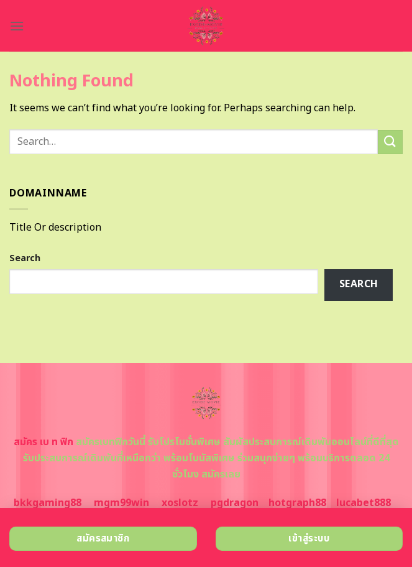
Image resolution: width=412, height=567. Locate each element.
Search (24, 258)
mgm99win (121, 503)
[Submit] (390, 142)
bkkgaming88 (47, 503)
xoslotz (180, 503)
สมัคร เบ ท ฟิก (43, 442)
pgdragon (235, 503)
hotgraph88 (297, 503)
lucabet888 (363, 503)
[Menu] (16, 26)
